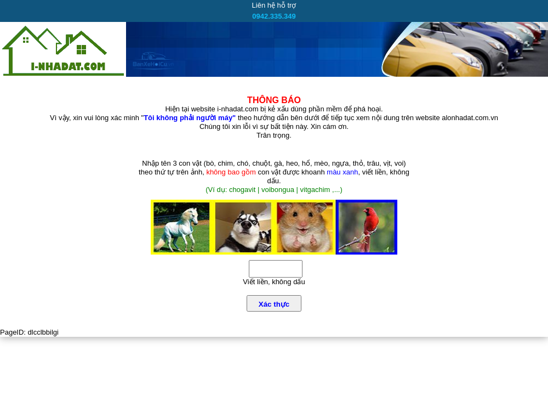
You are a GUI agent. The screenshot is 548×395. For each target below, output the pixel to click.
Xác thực (274, 304)
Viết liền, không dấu (274, 282)
